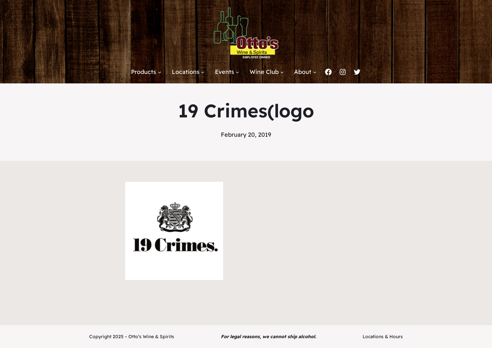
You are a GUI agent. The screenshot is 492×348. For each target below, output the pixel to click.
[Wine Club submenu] (282, 72)
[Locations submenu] (203, 72)
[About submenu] (315, 72)
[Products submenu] (159, 72)
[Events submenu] (237, 72)
